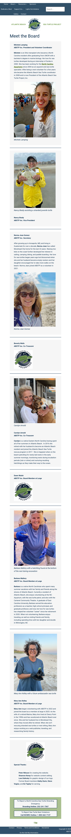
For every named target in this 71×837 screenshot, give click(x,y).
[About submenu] (15, 4)
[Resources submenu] (26, 4)
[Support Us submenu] (22, 9)
